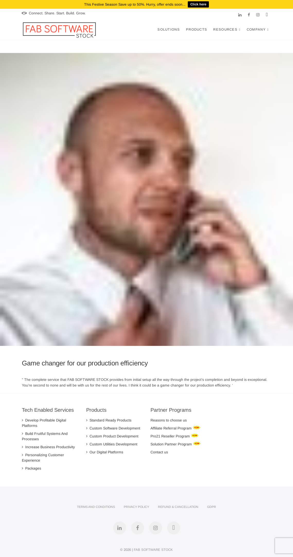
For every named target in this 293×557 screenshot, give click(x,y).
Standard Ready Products (108, 420)
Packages (31, 468)
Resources (225, 29)
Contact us (159, 452)
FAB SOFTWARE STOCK (153, 550)
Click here (198, 4)
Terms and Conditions (96, 507)
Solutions (168, 29)
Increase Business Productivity (48, 447)
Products (196, 29)
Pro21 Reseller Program (170, 436)
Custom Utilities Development (111, 444)
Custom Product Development (112, 436)
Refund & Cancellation (178, 507)
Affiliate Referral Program (171, 428)
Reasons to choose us (168, 420)
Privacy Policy (136, 507)
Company (256, 29)
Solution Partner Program (171, 444)
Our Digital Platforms (104, 452)
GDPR (211, 507)
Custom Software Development (113, 428)
